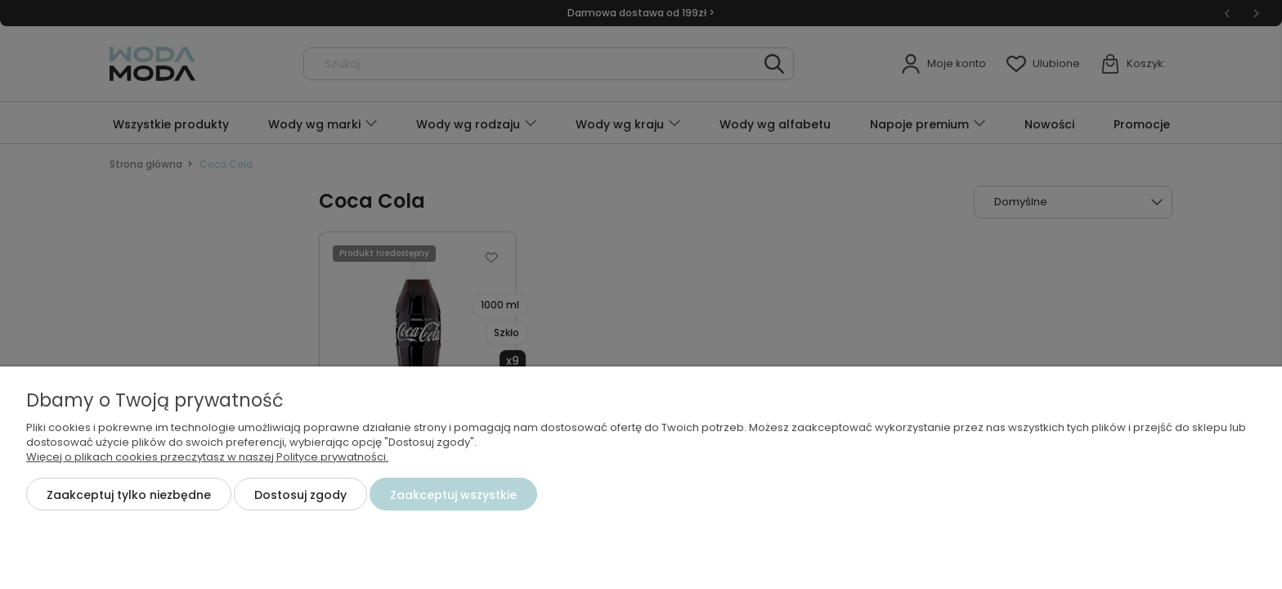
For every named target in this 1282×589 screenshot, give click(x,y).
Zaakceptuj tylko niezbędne (129, 495)
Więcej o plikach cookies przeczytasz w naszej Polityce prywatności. (207, 457)
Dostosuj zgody (300, 495)
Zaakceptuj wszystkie (453, 495)
